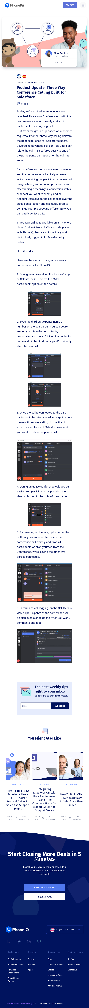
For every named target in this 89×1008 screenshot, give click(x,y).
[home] (15, 5)
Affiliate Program (55, 986)
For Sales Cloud (14, 959)
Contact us (72, 970)
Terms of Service (13, 1004)
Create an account (44, 888)
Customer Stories (55, 964)
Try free (70, 5)
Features (31, 964)
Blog (50, 959)
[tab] (19, 76)
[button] (83, 5)
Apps (30, 970)
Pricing (31, 959)
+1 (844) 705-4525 (65, 929)
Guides (51, 970)
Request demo (44, 897)
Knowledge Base (55, 975)
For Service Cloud (15, 964)
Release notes (54, 980)
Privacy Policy (26, 1004)
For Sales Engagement (13, 971)
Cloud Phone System (13, 979)
